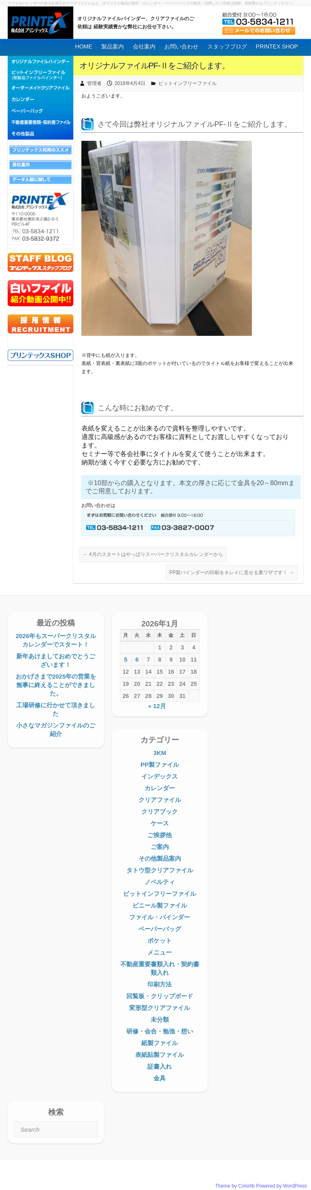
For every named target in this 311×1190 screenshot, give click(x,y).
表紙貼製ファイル (159, 1054)
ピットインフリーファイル (187, 83)
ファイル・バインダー (159, 917)
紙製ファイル (159, 1042)
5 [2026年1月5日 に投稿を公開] (125, 659)
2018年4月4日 (130, 83)
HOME (83, 46)
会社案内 (144, 46)
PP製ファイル (160, 764)
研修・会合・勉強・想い (159, 1031)
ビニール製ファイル (159, 905)
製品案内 (112, 46)
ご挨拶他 (159, 835)
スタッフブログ (227, 46)
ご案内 (160, 846)
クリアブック (159, 811)
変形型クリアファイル (159, 1007)
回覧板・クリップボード (159, 996)
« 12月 (157, 705)
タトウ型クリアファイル (159, 870)
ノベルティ (160, 881)
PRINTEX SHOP (277, 46)
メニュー (159, 952)
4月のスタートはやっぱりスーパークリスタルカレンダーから (153, 554)
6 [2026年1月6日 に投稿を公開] (136, 659)
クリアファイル (159, 799)
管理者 (94, 83)
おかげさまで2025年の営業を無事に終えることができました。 (56, 685)
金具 (159, 1078)
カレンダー (160, 788)
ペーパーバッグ (159, 928)
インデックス (159, 776)
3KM (159, 752)
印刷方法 (159, 984)
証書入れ (159, 1066)
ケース (160, 823)
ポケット (159, 940)
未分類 (160, 1019)
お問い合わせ (181, 46)
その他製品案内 (159, 858)
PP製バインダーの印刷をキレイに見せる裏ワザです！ (231, 572)
